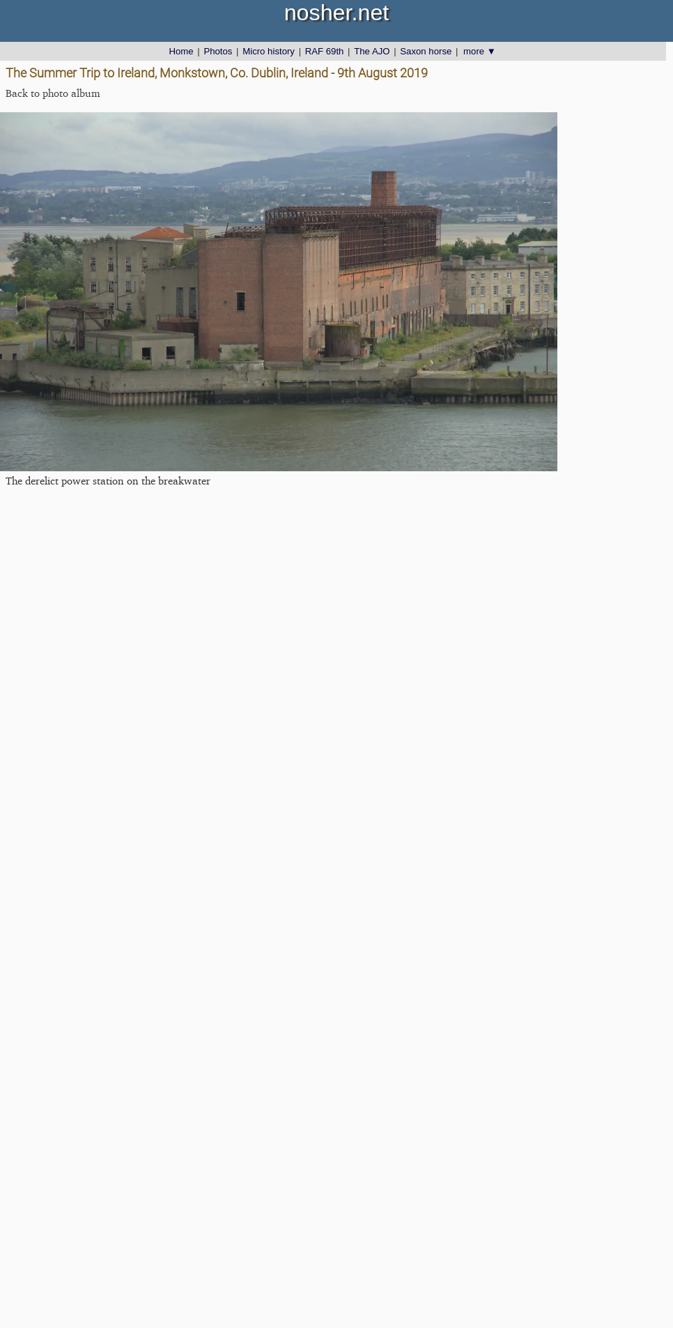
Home (181, 51)
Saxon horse (425, 51)
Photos (217, 51)
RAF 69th (324, 51)
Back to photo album (53, 93)
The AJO (371, 51)
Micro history (268, 51)
